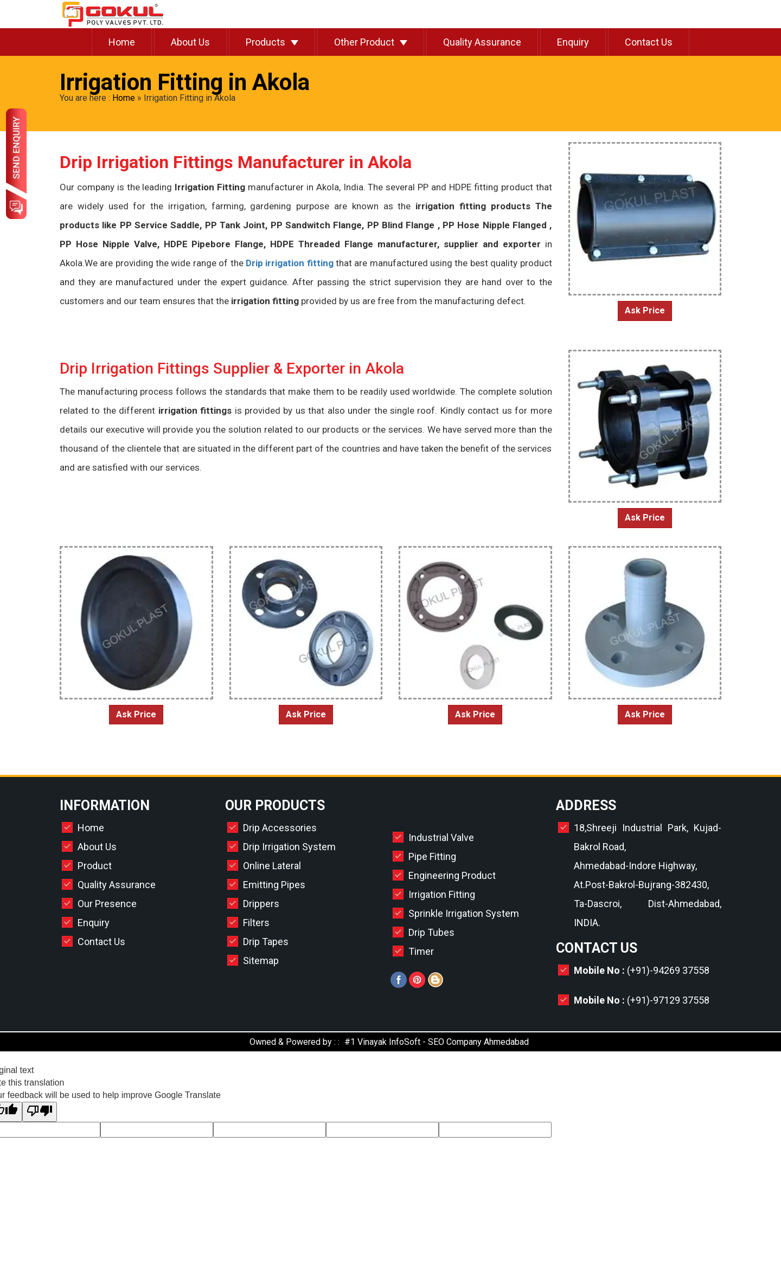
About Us (190, 42)
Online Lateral (272, 865)
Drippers (261, 903)
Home (121, 42)
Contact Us (649, 42)
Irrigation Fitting (441, 894)
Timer (421, 951)
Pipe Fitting (432, 856)
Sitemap (261, 960)
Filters (256, 922)
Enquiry (573, 42)
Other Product (364, 42)
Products (265, 42)
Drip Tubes (431, 932)
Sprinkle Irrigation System (463, 913)
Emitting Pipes (274, 884)
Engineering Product (452, 875)
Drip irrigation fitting (289, 263)
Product (95, 865)
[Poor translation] (39, 1112)
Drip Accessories (280, 827)
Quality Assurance (482, 42)
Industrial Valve (441, 837)
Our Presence (107, 903)
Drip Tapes (266, 941)
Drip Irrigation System (289, 846)
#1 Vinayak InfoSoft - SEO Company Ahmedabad (436, 1042)
